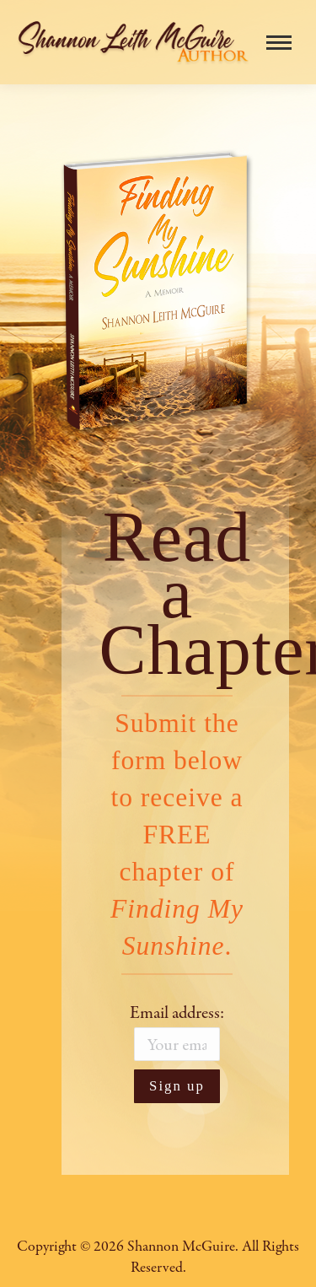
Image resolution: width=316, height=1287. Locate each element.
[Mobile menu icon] (279, 42)
